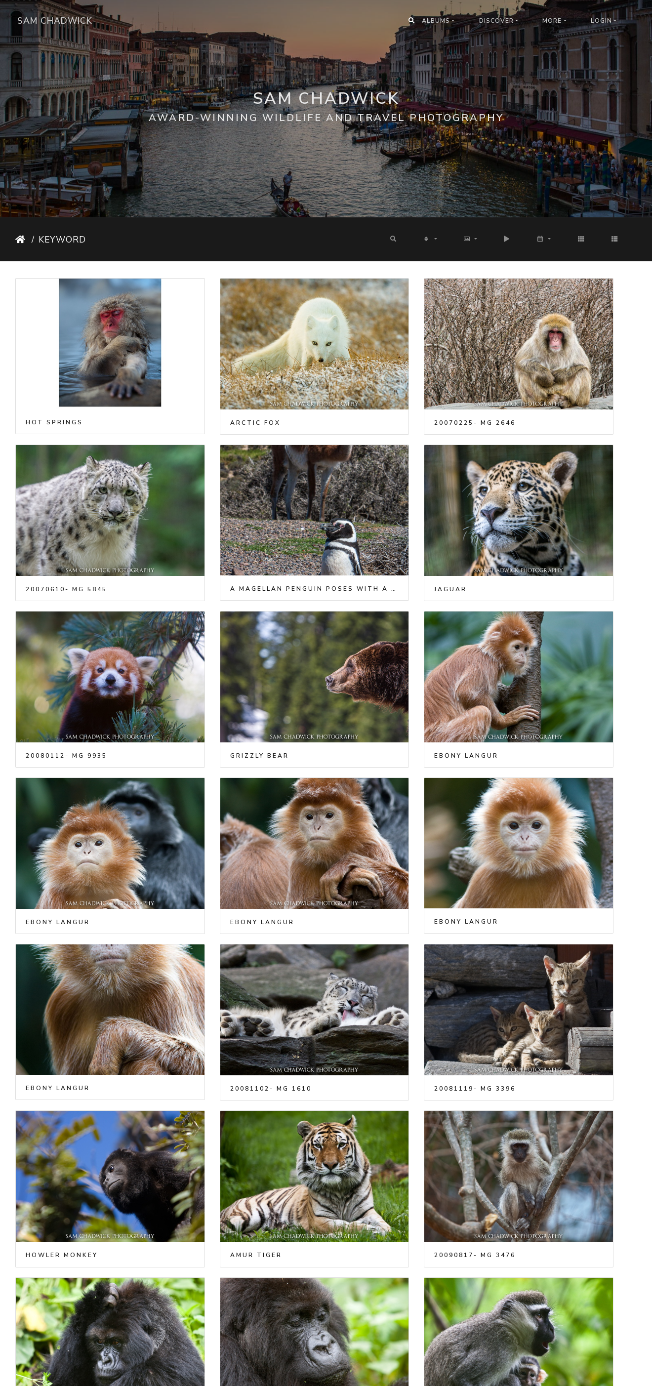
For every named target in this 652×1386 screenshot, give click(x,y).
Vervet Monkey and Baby (83, 1066)
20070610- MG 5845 (543, 391)
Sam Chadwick (54, 21)
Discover (496, 21)
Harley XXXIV (214, 1337)
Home (21, 239)
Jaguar (201, 526)
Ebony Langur (58, 661)
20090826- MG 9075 (384, 1066)
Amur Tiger (52, 932)
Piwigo (339, 1372)
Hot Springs (54, 390)
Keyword (62, 239)
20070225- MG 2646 (384, 391)
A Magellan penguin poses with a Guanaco (87, 526)
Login (601, 21)
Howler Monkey (539, 796)
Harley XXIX (53, 1336)
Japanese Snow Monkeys (82, 1202)
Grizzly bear (532, 526)
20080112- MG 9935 (384, 526)
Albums (436, 21)
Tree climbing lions (549, 1066)
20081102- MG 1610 (225, 796)
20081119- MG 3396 (384, 796)
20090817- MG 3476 (225, 932)
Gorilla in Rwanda (387, 932)
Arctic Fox (210, 391)
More (552, 21)
